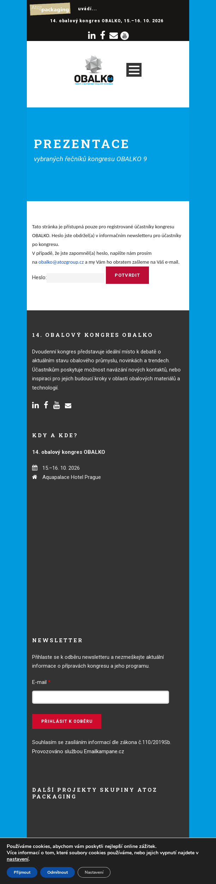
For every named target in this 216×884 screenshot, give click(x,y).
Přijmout (22, 872)
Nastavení (94, 872)
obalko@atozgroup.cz (61, 262)
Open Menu (134, 70)
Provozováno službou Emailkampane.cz (78, 751)
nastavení (18, 859)
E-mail (41, 682)
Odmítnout (57, 872)
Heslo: (68, 277)
